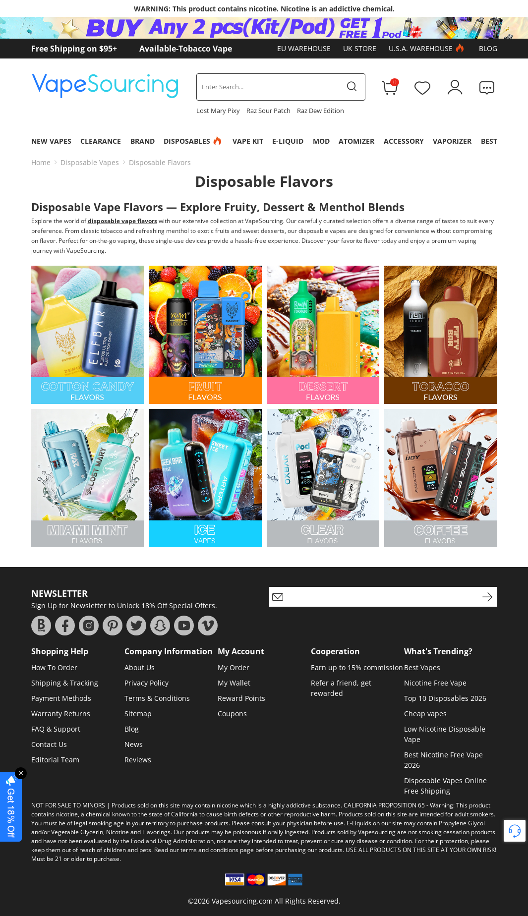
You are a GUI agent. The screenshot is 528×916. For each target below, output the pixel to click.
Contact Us (49, 744)
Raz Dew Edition (320, 110)
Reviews (137, 759)
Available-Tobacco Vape (185, 48)
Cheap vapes (425, 713)
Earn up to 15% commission (357, 667)
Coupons (232, 713)
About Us (139, 667)
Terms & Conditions (157, 698)
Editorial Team (55, 759)
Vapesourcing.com (242, 901)
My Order (233, 667)
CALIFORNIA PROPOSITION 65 (384, 805)
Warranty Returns (60, 713)
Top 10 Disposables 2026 (445, 698)
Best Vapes (422, 667)
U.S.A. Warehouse (428, 48)
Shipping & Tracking (64, 682)
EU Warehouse (304, 48)
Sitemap (138, 713)
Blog (488, 48)
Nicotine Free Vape (435, 682)
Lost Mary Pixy (218, 110)
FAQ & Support (55, 729)
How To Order (54, 667)
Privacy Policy (146, 682)
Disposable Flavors (160, 162)
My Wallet (234, 682)
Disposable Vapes (89, 162)
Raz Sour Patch (268, 110)
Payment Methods (61, 698)
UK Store (359, 48)
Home (41, 162)
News (133, 744)
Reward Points (241, 698)
